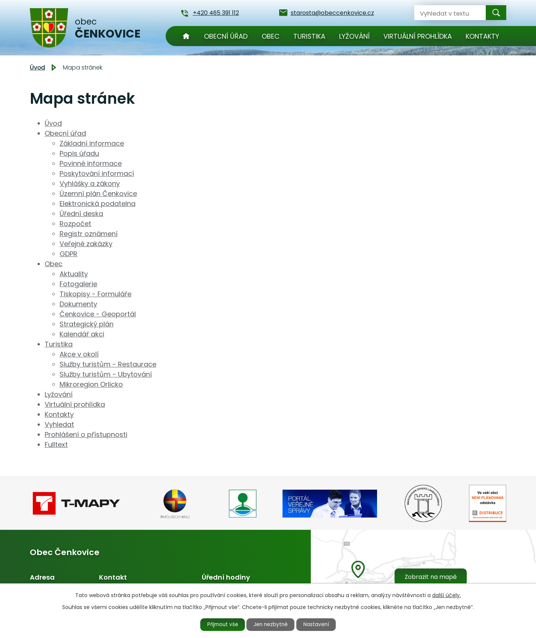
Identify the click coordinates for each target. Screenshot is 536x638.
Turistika (309, 36)
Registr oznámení (89, 233)
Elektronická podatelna (97, 203)
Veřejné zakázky (86, 243)
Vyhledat (59, 424)
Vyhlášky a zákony (90, 183)
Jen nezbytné (271, 624)
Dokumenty (78, 304)
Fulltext (56, 444)
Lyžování (354, 36)
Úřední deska (81, 213)
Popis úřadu (79, 153)
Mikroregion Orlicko (91, 384)
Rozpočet (75, 223)
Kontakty (482, 36)
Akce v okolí (79, 354)
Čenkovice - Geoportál (98, 314)
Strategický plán (87, 324)
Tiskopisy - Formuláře (95, 294)
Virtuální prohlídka (417, 36)
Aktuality (74, 273)
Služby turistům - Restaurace (108, 364)
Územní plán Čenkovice (98, 193)
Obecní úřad (226, 36)
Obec (271, 36)
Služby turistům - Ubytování (106, 374)
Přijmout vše (220, 624)
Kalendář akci (82, 334)
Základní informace (92, 143)
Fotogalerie (78, 284)
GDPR (68, 253)
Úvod (186, 36)
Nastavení (319, 624)
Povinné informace (91, 163)
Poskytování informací (97, 173)
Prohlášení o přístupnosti (86, 434)
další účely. (446, 594)
